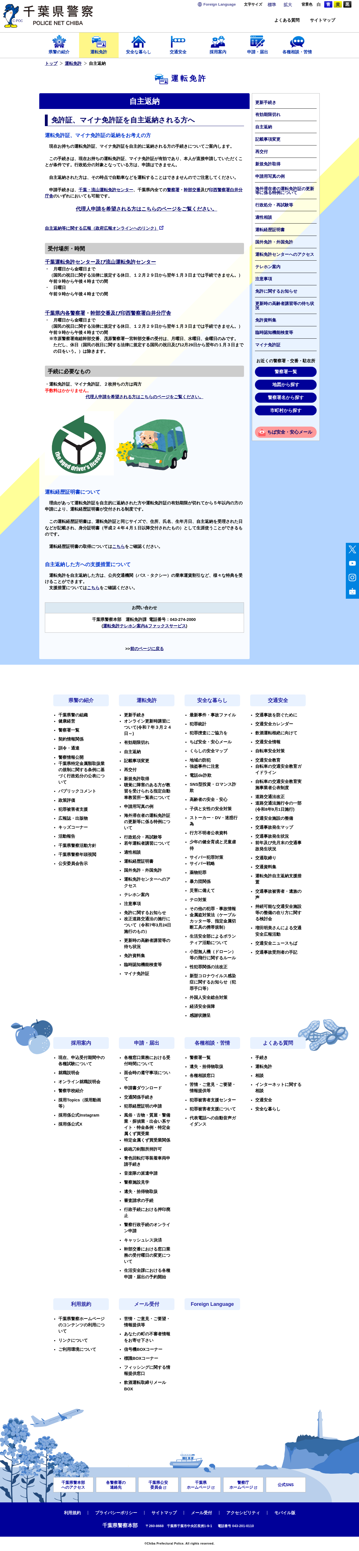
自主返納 (263, 127)
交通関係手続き (138, 1097)
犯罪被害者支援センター (213, 1100)
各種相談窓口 (202, 1075)
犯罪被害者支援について (213, 1109)
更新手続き (265, 102)
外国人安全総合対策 (208, 997)
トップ (51, 63)
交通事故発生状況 (272, 836)
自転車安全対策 (270, 751)
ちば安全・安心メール (289, 432)
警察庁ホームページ (243, 1484)
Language (219, 4)
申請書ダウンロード (143, 1088)
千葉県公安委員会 (158, 1484)
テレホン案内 (267, 267)
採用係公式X (70, 1124)
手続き (261, 1057)
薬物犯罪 (198, 872)
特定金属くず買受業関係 (147, 1140)
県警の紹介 (59, 44)
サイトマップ (322, 20)
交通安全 (178, 44)
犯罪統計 (198, 724)
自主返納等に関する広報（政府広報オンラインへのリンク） (104, 228)
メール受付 (146, 1304)
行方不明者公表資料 (208, 833)
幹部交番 (192, 190)
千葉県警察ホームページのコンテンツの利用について (81, 1325)
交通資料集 (265, 867)
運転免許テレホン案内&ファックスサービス (144, 626)
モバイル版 (284, 1513)
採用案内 (218, 44)
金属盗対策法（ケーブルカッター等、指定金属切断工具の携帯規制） (213, 921)
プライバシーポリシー (116, 1513)
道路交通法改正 (270, 796)
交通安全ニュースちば (276, 943)
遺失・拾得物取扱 (141, 1191)
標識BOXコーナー (141, 1358)
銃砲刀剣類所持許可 (143, 1149)
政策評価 (66, 800)
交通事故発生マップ (274, 827)
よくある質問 (287, 20)
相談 (259, 1075)
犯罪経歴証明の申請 (143, 1106)
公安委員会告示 (73, 863)
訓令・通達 (68, 748)
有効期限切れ (267, 114)
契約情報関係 (71, 739)
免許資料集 (265, 320)
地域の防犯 (200, 760)
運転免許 (99, 44)
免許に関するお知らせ (276, 291)
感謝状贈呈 (200, 1015)
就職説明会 (68, 1073)
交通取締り (265, 858)
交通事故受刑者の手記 (276, 952)
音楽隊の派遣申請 (141, 1173)
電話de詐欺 (200, 775)
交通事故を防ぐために (276, 715)
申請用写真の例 (270, 176)
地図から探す (285, 384)
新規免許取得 (267, 164)
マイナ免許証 (267, 345)
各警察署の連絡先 (116, 1484)
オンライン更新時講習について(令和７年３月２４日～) (148, 727)
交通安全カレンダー (274, 724)
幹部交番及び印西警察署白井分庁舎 (130, 313)
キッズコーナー (73, 827)
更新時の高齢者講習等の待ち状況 (284, 305)
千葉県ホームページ (201, 1484)
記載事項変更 (267, 139)
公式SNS (286, 1484)
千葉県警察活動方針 (77, 845)
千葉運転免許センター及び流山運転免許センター (100, 262)
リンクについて (73, 1340)
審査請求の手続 (138, 1200)
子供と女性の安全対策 (211, 809)
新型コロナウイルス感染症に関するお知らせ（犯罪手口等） (213, 982)
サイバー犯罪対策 (206, 857)
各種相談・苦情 (297, 44)
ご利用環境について (77, 1349)
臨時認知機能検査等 (274, 332)
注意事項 (263, 279)
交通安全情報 (267, 742)
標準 (272, 5)
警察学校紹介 (71, 1090)
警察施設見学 (136, 1182)
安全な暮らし (138, 44)
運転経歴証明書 (270, 229)
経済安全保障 (202, 1006)
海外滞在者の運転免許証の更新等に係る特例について (284, 190)
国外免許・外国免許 (274, 242)
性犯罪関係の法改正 (208, 967)
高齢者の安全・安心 (208, 799)
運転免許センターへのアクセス (284, 254)
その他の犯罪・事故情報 (213, 909)
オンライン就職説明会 (79, 1081)
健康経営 (66, 721)
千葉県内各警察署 (65, 313)
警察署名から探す (286, 397)
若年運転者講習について (147, 843)
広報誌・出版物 (73, 818)
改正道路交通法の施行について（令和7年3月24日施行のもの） (147, 925)
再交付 (261, 151)
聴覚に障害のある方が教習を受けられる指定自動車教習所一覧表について (147, 791)
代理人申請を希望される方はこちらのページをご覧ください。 (146, 209)
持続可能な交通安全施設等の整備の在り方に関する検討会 (278, 912)
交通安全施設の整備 (274, 818)
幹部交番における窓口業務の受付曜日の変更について (147, 1255)
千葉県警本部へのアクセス (73, 1484)
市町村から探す (286, 410)
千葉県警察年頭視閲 (77, 854)
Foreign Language (212, 1304)
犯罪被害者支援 (73, 809)
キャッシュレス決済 (143, 1240)
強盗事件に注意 (204, 766)
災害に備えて (202, 890)
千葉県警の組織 (73, 715)
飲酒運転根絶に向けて (276, 733)
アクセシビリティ (243, 1513)
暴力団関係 (200, 881)
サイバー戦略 (202, 863)
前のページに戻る (147, 648)
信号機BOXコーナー (143, 1349)
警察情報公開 (71, 757)
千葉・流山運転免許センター (106, 190)
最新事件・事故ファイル (213, 715)
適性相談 (263, 217)
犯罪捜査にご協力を (208, 733)
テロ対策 (198, 900)
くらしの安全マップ (208, 751)
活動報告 (66, 836)
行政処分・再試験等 (274, 205)
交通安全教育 (267, 760)
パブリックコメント (77, 791)
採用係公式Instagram (78, 1115)
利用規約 (81, 1304)
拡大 (288, 5)
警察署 (173, 190)
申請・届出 (258, 44)
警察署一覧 (286, 371)
